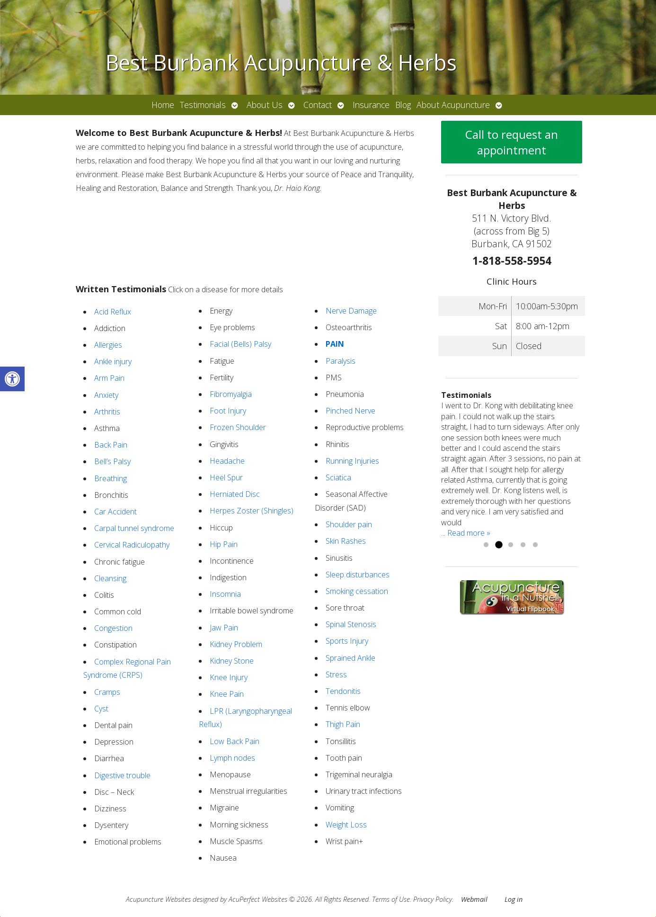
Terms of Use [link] (391, 899)
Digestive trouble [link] (122, 775)
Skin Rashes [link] (346, 541)
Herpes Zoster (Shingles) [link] (251, 510)
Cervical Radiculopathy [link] (131, 544)
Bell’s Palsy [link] (112, 461)
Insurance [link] (371, 104)
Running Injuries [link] (352, 461)
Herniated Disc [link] (235, 494)
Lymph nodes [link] (232, 758)
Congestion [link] (113, 628)
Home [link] (162, 104)
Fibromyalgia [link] (231, 394)
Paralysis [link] (340, 361)
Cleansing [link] (110, 578)
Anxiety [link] (106, 395)
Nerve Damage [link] (351, 311)
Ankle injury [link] (113, 361)
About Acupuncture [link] (453, 104)
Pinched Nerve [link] (350, 410)
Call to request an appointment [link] (511, 142)
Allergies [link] (108, 345)
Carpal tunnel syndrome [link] (134, 528)
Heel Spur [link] (226, 477)
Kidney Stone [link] (232, 661)
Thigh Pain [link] (343, 724)
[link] (12, 379)
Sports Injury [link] (347, 641)
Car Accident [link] (115, 511)
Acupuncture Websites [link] (158, 899)
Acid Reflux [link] (112, 311)
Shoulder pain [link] (349, 524)
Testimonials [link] (203, 104)
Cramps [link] (107, 692)
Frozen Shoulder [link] (238, 427)
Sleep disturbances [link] (358, 574)
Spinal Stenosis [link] (351, 624)
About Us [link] (265, 104)
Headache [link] (227, 461)
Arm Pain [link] (109, 378)
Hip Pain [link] (224, 544)
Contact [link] (317, 104)
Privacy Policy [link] (432, 899)
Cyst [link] (101, 708)
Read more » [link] (468, 533)
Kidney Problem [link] (236, 644)
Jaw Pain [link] (224, 627)
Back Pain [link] (110, 445)
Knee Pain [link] (227, 694)
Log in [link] (514, 899)
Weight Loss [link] (346, 824)
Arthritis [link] (107, 411)
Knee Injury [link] (229, 677)
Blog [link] (403, 104)
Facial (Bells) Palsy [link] (240, 344)
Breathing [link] (110, 478)
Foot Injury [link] (228, 410)
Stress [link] (336, 674)
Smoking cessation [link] (357, 591)
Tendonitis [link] (343, 691)
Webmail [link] (474, 899)
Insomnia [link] (225, 594)
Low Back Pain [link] (234, 741)
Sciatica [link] (338, 477)
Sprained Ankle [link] (350, 658)
